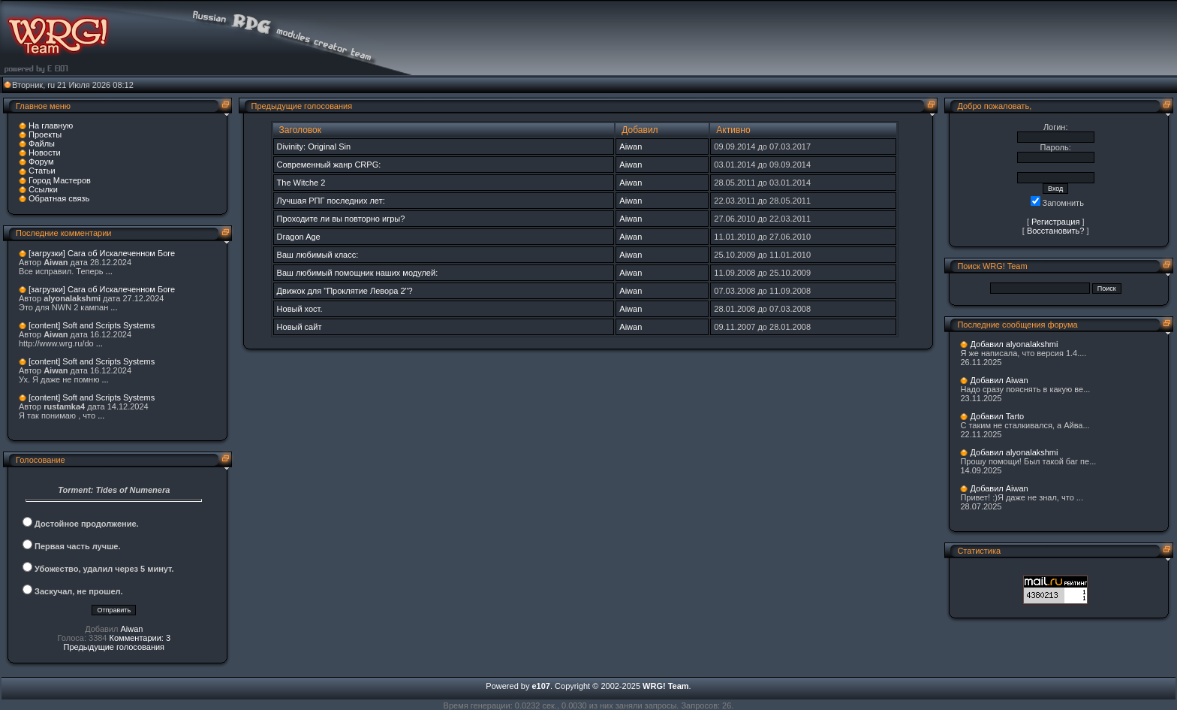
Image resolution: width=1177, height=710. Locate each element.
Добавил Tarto (997, 416)
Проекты (45, 134)
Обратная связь (59, 198)
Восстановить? (1056, 230)
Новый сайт (299, 326)
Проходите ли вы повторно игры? (341, 218)
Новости (45, 152)
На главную (51, 125)
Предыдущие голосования (114, 646)
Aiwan (131, 628)
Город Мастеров (60, 180)
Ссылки (43, 189)
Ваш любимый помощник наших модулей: (357, 272)
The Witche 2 (301, 182)
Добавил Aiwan (999, 380)
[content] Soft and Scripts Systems (92, 325)
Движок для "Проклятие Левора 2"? (345, 290)
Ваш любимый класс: (318, 254)
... (109, 271)
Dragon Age (299, 236)
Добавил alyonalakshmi (1014, 344)
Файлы (42, 143)
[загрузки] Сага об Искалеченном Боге (102, 253)
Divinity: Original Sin (314, 146)
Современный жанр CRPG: (329, 164)
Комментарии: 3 (140, 637)
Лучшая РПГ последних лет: (331, 200)
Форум (41, 161)
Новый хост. (300, 308)
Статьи (42, 170)
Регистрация (1055, 221)
